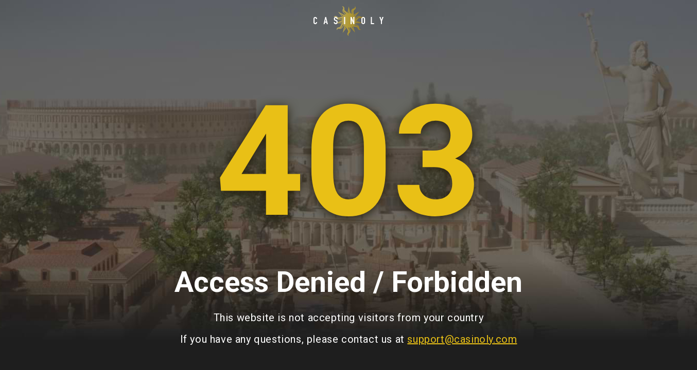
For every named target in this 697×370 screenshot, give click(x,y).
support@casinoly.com (462, 339)
